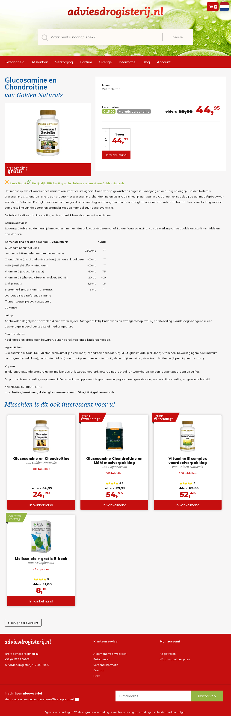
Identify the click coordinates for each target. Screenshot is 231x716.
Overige (105, 62)
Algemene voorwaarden (110, 653)
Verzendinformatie (105, 665)
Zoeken (177, 37)
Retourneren (101, 659)
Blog (146, 62)
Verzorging (64, 62)
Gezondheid (14, 62)
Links (96, 676)
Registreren (168, 653)
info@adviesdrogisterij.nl (21, 653)
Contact (98, 670)
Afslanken (39, 62)
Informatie (127, 62)
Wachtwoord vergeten (175, 659)
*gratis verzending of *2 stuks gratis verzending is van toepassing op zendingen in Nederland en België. (115, 712)
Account (164, 62)
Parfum (86, 62)
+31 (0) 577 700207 (17, 659)
